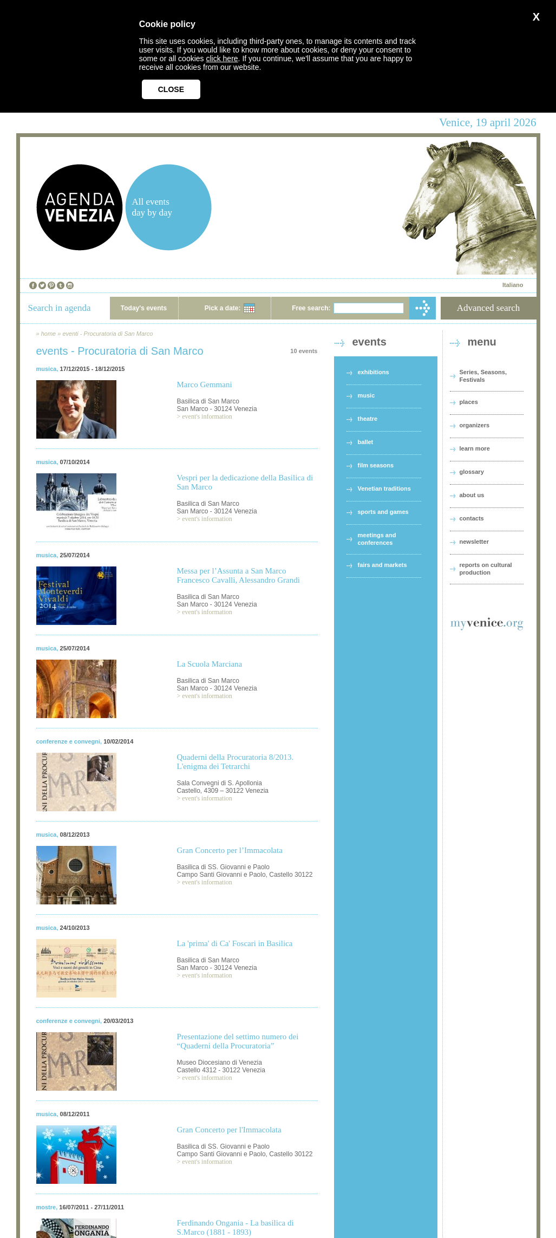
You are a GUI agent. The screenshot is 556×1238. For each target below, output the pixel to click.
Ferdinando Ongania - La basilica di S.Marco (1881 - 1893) (235, 1227)
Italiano (513, 285)
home (48, 333)
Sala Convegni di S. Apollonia (219, 783)
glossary (472, 471)
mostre (46, 1207)
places (469, 402)
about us (472, 495)
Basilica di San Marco (208, 401)
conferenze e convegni (68, 741)
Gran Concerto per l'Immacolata (229, 1129)
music (366, 395)
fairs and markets (382, 565)
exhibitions (373, 372)
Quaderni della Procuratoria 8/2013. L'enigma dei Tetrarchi (235, 762)
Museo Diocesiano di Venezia (219, 1062)
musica (46, 369)
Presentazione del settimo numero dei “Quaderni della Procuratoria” (238, 1041)
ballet (366, 442)
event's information (207, 416)
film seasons (376, 465)
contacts (472, 518)
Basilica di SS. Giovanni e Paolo (223, 867)
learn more (475, 448)
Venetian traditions (384, 488)
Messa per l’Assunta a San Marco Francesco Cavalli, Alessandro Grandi (238, 575)
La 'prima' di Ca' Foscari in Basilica (235, 943)
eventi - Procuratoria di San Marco (107, 333)
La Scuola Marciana (210, 664)
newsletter (474, 541)
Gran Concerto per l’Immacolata (230, 850)
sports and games (383, 512)
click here (222, 58)
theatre (368, 418)
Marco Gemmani (204, 384)
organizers (475, 425)
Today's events (144, 308)
